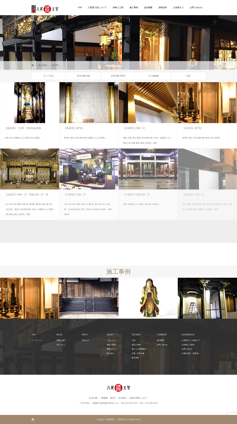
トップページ (37, 340)
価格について (112, 349)
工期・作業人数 (138, 353)
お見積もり (178, 7)
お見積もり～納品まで (191, 340)
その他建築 (153, 76)
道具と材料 (136, 345)
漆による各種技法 (139, 349)
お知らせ (85, 340)
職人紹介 (110, 353)
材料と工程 (118, 7)
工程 (133, 340)
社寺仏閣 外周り (118, 76)
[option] (29, 298)
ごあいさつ (111, 340)
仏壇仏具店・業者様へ (191, 353)
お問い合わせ (196, 7)
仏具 (188, 76)
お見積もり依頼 (188, 345)
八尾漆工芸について (97, 7)
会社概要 (148, 7)
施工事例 (134, 7)
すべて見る (48, 76)
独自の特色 (111, 345)
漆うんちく (61, 345)
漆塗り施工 (61, 340)
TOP (80, 7)
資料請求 (163, 7)
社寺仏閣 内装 (83, 76)
